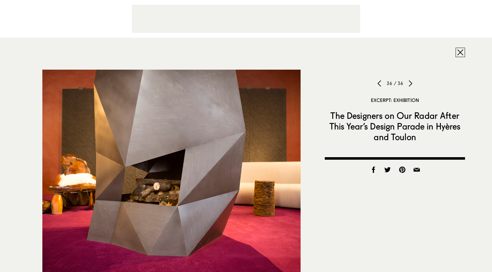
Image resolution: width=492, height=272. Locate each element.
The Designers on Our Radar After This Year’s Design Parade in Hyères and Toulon (395, 126)
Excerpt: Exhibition (395, 100)
